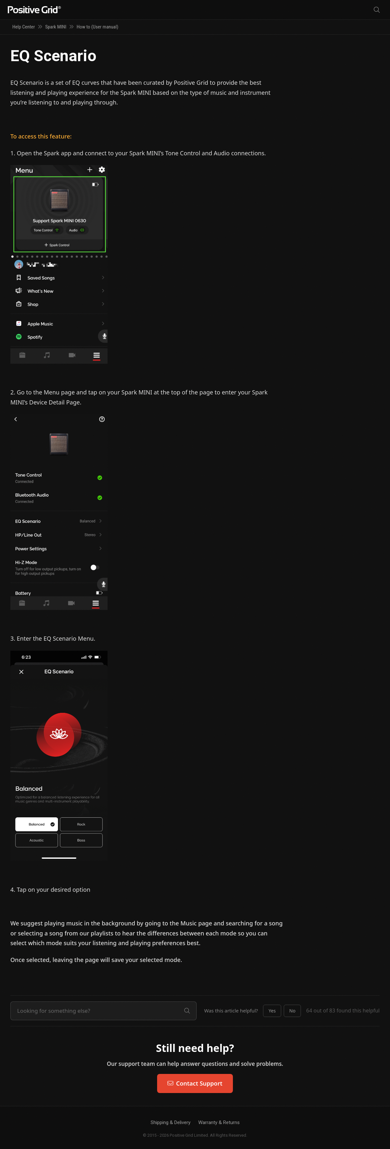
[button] (272, 1011)
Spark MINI (55, 27)
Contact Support (194, 1083)
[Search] (376, 10)
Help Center (23, 27)
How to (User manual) (98, 27)
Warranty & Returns (219, 1122)
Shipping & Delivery (170, 1122)
